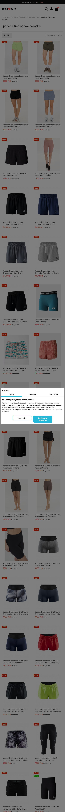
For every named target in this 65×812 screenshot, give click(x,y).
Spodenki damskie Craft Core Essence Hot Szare (47, 564)
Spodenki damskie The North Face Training (47, 320)
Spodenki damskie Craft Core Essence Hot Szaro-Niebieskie (47, 613)
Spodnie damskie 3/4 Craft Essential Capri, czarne (46, 759)
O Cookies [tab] (54, 394)
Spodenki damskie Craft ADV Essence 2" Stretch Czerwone (47, 662)
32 (60, 35)
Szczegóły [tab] (32, 394)
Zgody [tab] (11, 394)
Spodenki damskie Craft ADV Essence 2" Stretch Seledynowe (48, 710)
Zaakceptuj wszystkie (42, 419)
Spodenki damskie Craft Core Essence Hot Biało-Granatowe (15, 613)
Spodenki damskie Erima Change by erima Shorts (13, 223)
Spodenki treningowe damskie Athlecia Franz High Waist (15, 564)
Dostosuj (22, 418)
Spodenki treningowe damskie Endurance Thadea (47, 174)
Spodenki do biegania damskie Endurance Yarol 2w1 (15, 126)
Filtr (7, 35)
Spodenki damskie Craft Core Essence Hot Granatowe (15, 662)
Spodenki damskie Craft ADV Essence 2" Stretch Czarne (15, 710)
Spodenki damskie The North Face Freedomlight (15, 467)
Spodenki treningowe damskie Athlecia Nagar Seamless (15, 515)
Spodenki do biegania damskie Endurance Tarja (15, 77)
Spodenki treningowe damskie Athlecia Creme (47, 467)
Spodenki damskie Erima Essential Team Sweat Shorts (47, 272)
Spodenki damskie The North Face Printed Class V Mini (47, 369)
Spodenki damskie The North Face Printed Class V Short (15, 369)
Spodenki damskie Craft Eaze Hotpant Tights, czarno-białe (15, 759)
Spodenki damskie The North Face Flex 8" (47, 808)
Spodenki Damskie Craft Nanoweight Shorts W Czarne (15, 808)
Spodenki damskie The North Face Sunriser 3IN (15, 174)
